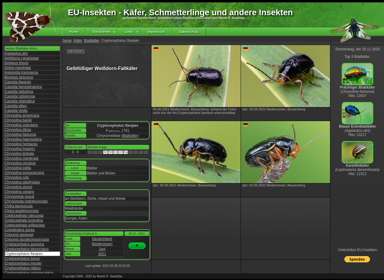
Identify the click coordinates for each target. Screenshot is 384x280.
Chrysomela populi (19, 196)
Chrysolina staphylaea (22, 182)
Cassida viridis (16, 111)
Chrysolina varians (19, 192)
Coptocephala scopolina (24, 220)
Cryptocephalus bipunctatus (27, 249)
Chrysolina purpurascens (24, 173)
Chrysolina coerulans (21, 125)
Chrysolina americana (22, 115)
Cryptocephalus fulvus (22, 258)
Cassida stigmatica (20, 101)
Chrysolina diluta (18, 130)
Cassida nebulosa (19, 91)
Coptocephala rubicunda (24, 216)
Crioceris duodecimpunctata (27, 239)
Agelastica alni (16, 53)
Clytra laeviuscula (19, 206)
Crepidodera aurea (20, 230)
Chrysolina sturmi (18, 187)
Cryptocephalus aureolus (24, 244)
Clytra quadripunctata (22, 211)
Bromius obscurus (19, 77)
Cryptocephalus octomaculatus (29, 273)
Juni (102, 249)
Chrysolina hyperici (20, 149)
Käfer (78, 40)
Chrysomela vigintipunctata (26, 201)
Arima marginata (18, 68)
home (67, 40)
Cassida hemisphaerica (23, 87)
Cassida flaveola (18, 82)
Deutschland (102, 239)
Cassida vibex (16, 106)
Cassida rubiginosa (20, 96)
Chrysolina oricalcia (20, 163)
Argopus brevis (17, 63)
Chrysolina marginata (21, 158)
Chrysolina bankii (18, 120)
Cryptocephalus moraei (23, 263)
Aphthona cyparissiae (22, 58)
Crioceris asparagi (19, 235)
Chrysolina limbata (19, 153)
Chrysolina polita (18, 168)
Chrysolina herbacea (21, 144)
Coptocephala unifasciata (25, 225)
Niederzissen (102, 244)
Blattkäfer (91, 40)
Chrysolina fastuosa (20, 134)
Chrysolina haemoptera (23, 139)
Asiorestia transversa (21, 72)
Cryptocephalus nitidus (23, 268)
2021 (102, 254)
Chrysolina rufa (17, 177)
